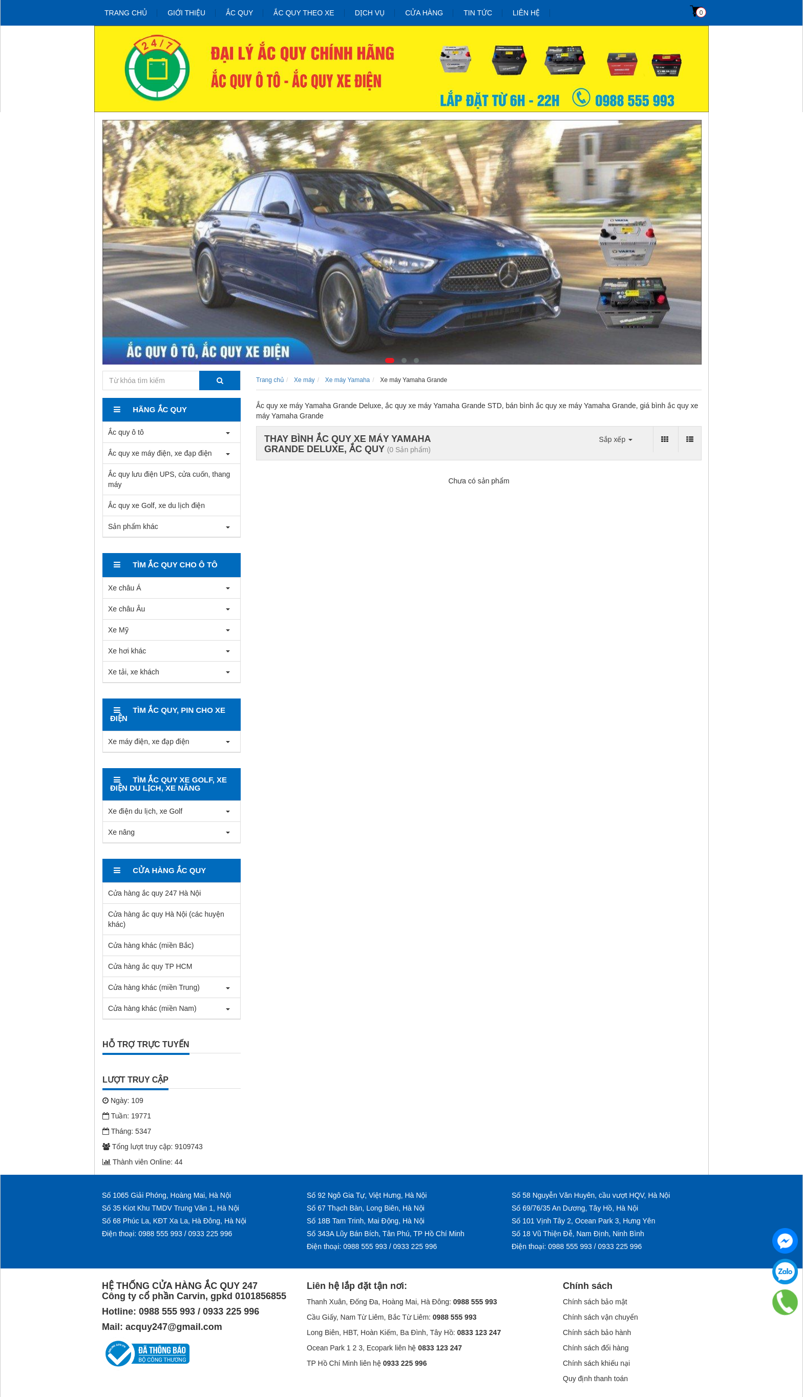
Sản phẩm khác (133, 526)
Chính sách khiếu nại (596, 1363)
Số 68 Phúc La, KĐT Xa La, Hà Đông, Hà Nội (174, 1221)
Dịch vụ (370, 13)
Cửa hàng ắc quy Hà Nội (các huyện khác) (166, 919)
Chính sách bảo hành (597, 1332)
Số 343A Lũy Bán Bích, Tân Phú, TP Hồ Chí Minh (385, 1234)
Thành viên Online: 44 (142, 1162)
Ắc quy (239, 13)
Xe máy (304, 380)
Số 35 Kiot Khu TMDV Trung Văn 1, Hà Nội (170, 1208)
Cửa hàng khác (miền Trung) (154, 987)
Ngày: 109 (122, 1100)
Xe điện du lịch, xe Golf (145, 811)
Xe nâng (121, 832)
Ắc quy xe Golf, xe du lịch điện (156, 505)
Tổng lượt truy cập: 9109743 (152, 1146)
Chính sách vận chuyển (600, 1317)
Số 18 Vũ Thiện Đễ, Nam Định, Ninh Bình (578, 1234)
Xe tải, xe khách (133, 672)
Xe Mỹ (118, 630)
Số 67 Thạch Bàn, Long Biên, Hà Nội (366, 1208)
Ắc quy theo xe (303, 13)
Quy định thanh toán (595, 1378)
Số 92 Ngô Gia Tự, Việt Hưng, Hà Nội (367, 1195)
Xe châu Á (124, 588)
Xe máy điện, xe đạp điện (148, 741)
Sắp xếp (615, 439)
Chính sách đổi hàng (596, 1348)
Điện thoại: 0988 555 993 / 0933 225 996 (167, 1234)
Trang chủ (125, 13)
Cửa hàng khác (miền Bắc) (151, 945)
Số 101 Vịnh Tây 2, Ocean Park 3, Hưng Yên (583, 1221)
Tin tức (477, 13)
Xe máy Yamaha (347, 380)
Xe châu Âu (126, 609)
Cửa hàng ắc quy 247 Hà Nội (154, 893)
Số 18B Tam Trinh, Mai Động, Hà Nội (366, 1221)
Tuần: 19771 (126, 1116)
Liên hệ (526, 13)
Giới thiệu (186, 13)
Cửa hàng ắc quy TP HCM (150, 966)
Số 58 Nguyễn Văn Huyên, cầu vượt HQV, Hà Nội (591, 1195)
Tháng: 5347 (126, 1131)
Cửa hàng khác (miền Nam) (152, 1008)
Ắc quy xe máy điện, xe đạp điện (160, 453)
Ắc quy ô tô (126, 432)
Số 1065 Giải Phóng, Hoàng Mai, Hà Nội (166, 1195)
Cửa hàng (424, 13)
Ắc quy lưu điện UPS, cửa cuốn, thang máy (169, 479)
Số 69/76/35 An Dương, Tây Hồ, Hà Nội (575, 1208)
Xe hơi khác (127, 651)
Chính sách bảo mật (595, 1302)
